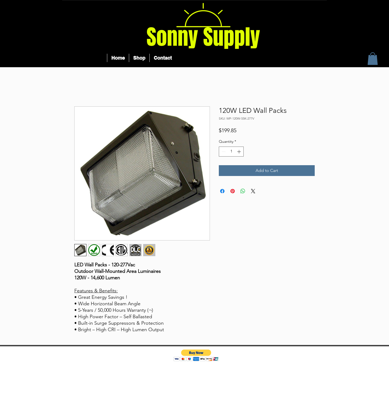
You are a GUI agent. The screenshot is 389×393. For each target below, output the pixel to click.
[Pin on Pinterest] (232, 191)
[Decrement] (223, 151)
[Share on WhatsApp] (243, 191)
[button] (372, 58)
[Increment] (239, 151)
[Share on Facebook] (222, 191)
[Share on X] (253, 191)
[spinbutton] (231, 151)
